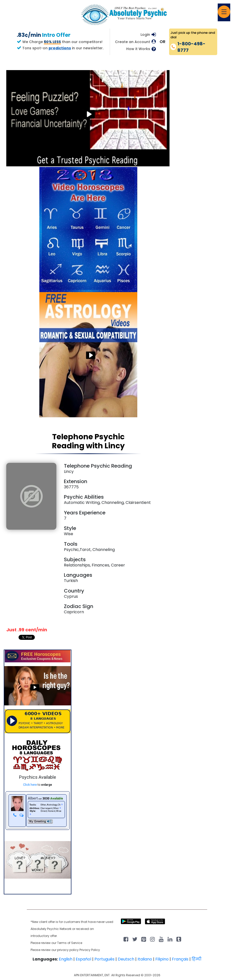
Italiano (145, 959)
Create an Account (132, 42)
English (65, 959)
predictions (60, 48)
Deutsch (126, 959)
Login (145, 34)
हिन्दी (196, 959)
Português (104, 959)
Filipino (162, 959)
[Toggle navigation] (224, 12)
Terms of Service (69, 943)
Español (83, 959)
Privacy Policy (89, 950)
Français (180, 959)
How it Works (138, 49)
